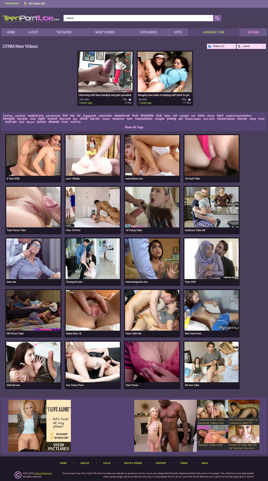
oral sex (11, 122)
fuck (135, 115)
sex (193, 115)
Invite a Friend (133, 463)
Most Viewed (105, 32)
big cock (65, 118)
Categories (148, 32)
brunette (147, 115)
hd (78, 115)
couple (159, 119)
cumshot (20, 115)
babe (167, 115)
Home (11, 32)
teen (130, 118)
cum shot (208, 118)
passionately (53, 115)
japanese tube (214, 32)
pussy (41, 122)
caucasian (105, 115)
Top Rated (63, 32)
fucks (261, 118)
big (72, 115)
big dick (22, 118)
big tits (95, 119)
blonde (242, 119)
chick (84, 119)
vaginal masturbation (238, 115)
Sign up (84, 463)
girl (181, 118)
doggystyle (89, 115)
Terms (183, 463)
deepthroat (122, 115)
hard (220, 115)
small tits (75, 122)
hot (65, 115)
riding (252, 118)
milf (175, 115)
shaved (53, 122)
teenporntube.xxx (43, 473)
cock (65, 121)
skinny (210, 115)
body (32, 118)
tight (41, 119)
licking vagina (193, 118)
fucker (106, 118)
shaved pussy (226, 118)
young (171, 119)
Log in (106, 463)
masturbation (144, 118)
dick (159, 115)
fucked (52, 119)
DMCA (205, 463)
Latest (33, 32)
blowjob (9, 119)
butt (21, 121)
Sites (178, 32)
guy (75, 118)
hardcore (118, 118)
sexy (201, 115)
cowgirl (184, 115)
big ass (31, 122)
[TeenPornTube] (31, 18)
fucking (7, 115)
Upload (253, 32)
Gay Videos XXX (34, 3)
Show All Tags (134, 127)
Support (161, 463)
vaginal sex (36, 115)
